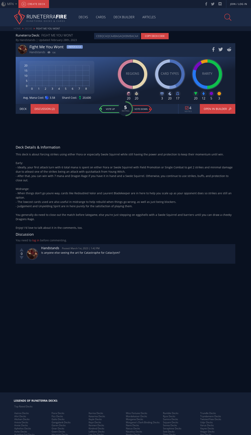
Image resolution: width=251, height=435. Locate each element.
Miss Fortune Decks (136, 413)
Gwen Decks (58, 431)
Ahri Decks (20, 416)
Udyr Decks (206, 422)
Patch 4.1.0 (75, 46)
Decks (83, 17)
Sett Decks (169, 431)
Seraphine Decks (172, 428)
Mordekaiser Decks (136, 416)
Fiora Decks (58, 413)
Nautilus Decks (134, 431)
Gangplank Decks (61, 422)
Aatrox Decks (21, 413)
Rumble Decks (170, 413)
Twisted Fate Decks (210, 419)
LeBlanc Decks (97, 431)
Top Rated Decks (23, 406)
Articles (149, 17)
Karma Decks (96, 413)
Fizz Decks (57, 416)
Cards (101, 17)
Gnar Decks (58, 428)
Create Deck (33, 4)
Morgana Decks (134, 419)
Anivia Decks (21, 422)
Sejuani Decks (170, 422)
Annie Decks (21, 425)
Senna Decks (170, 425)
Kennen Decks (96, 425)
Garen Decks (59, 425)
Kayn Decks (95, 422)
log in (35, 240)
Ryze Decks (169, 416)
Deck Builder (124, 17)
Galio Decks (58, 419)
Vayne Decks (207, 428)
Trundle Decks (208, 413)
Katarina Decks (97, 416)
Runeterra (46, 17)
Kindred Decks (96, 428)
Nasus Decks (133, 428)
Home (17, 28)
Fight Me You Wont (48, 28)
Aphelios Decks (22, 428)
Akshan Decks (22, 419)
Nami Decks (132, 425)
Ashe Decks (20, 431)
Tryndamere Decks (210, 416)
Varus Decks (207, 425)
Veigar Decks (207, 431)
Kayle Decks (95, 419)
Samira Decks (170, 419)
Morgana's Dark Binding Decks (143, 422)
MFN (10, 4)
